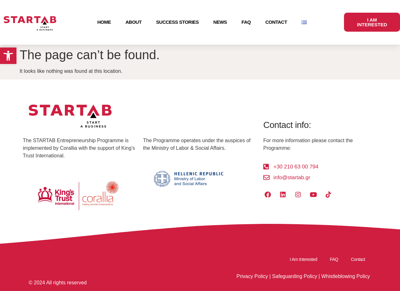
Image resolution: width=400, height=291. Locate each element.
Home (104, 22)
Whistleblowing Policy (345, 276)
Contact (276, 22)
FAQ (246, 22)
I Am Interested (303, 259)
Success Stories (177, 22)
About (133, 22)
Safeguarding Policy (294, 276)
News (220, 22)
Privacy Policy (252, 276)
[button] (8, 55)
